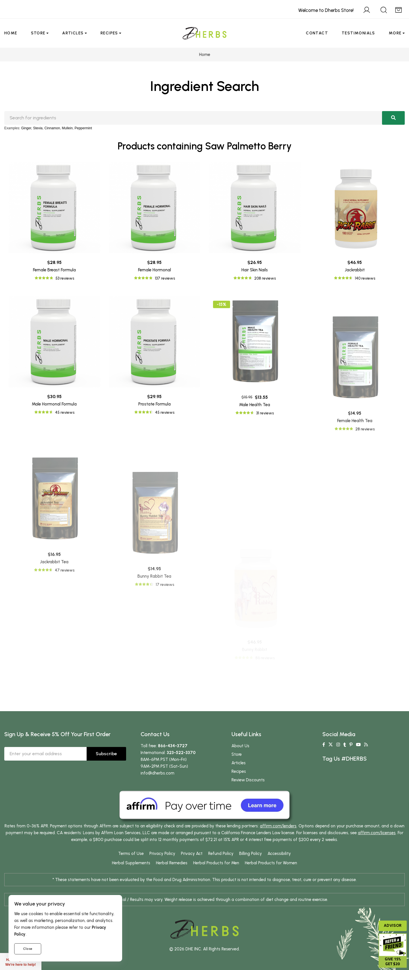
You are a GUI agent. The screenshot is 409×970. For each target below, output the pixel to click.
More (395, 33)
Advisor (393, 925)
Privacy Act (192, 853)
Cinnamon (52, 128)
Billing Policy (250, 853)
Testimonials (358, 33)
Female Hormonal (154, 269)
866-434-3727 (172, 745)
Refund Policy (220, 853)
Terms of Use (131, 853)
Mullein (67, 128)
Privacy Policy (162, 853)
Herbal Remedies (171, 862)
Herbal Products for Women (271, 862)
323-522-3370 (181, 752)
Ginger (26, 128)
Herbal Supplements (131, 862)
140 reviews (365, 278)
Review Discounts (248, 779)
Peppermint (83, 128)
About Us (240, 745)
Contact (317, 33)
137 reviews (165, 278)
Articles (73, 33)
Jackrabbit (355, 269)
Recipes (109, 33)
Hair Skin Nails (254, 269)
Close (27, 949)
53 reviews (64, 278)
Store (38, 33)
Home (10, 33)
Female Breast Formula (54, 269)
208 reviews (265, 278)
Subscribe (106, 753)
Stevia (37, 128)
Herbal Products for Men (216, 862)
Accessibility (279, 853)
